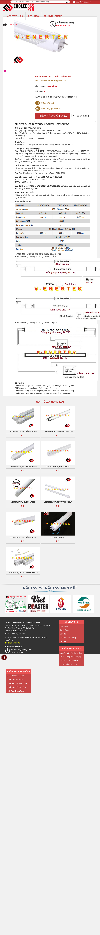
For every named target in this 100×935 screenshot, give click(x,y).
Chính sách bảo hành (15, 680)
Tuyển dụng (64, 630)
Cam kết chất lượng (68, 638)
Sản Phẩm (13, 25)
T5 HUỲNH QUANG (53, 16)
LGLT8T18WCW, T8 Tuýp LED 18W (23, 467)
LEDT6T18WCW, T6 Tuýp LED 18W (23, 537)
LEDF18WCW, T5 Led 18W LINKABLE (23, 573)
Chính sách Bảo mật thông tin (18, 683)
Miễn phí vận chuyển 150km (71, 653)
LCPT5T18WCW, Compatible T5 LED (58, 431)
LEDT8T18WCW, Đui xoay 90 (58, 467)
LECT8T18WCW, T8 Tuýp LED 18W (23, 431)
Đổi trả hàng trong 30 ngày (70, 657)
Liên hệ (63, 634)
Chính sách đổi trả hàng (16, 687)
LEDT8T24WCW (57, 537)
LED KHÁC (33, 16)
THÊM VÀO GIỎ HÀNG (52, 115)
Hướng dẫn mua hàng (68, 664)
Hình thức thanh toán (15, 691)
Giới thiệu (64, 626)
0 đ (22, 435)
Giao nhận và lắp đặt (15, 676)
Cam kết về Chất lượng (69, 660)
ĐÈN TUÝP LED (63, 76)
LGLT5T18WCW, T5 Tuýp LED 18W (58, 502)
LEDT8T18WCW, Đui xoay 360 (23, 502)
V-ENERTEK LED (15, 16)
